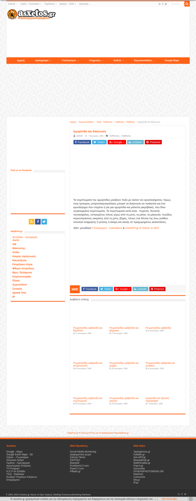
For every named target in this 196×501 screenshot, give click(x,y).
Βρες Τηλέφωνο (22, 272)
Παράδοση (50, 4)
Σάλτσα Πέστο (77, 457)
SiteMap (57, 494)
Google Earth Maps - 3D (19, 454)
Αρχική (73, 122)
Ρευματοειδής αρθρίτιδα (158, 328)
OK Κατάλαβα (169, 498)
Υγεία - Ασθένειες (104, 122)
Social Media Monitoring (83, 451)
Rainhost (138, 474)
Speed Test (19, 292)
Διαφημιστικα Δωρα (80, 454)
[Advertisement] (122, 32)
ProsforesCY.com (79, 465)
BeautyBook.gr (141, 460)
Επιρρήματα (13, 479)
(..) (156, 498)
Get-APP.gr (139, 457)
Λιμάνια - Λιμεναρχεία (18, 462)
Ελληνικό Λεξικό (15, 460)
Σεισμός (17, 288)
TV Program (13, 468)
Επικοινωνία (68, 494)
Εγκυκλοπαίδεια (86, 122)
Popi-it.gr (84, 433)
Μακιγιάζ (74, 462)
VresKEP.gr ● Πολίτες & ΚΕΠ (142, 227)
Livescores (139, 477)
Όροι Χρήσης (45, 494)
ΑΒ (14, 244)
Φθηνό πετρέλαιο (23, 268)
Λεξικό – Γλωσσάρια (29, 4)
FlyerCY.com (77, 468)
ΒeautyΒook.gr (122, 433)
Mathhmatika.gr (141, 462)
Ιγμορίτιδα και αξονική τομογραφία (157, 399)
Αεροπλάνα (19, 284)
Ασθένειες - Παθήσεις (125, 122)
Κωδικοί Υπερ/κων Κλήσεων (21, 477)
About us (34, 494)
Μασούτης (18, 248)
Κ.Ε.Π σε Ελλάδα (15, 471)
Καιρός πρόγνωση (24, 256)
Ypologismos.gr (141, 451)
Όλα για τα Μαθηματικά (102, 433)
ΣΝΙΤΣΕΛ (75, 460)
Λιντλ (15, 240)
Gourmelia (139, 468)
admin (80, 135)
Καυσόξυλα (19, 260)
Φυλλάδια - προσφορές (25, 237)
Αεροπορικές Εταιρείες (18, 465)
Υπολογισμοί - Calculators (107, 227)
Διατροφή (83, 4)
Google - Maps (14, 451)
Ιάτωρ (136, 479)
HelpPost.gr (72, 433)
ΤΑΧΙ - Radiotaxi (15, 474)
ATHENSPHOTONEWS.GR (148, 471)
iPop (135, 482)
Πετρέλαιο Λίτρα (22, 264)
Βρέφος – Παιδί (67, 4)
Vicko (15, 252)
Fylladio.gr (139, 454)
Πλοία (16, 280)
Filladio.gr (75, 471)
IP (13, 296)
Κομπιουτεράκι (21, 276)
